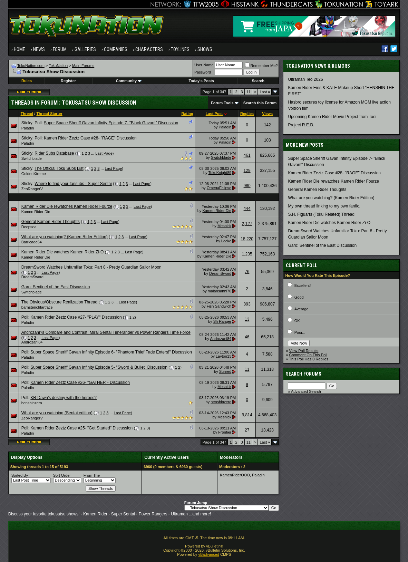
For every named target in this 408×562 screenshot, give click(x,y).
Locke (226, 241)
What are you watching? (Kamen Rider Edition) (64, 236)
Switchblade (31, 158)
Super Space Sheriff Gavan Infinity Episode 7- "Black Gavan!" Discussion (111, 122)
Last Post (214, 114)
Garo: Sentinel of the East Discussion (55, 286)
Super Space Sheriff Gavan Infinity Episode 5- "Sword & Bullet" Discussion (98, 367)
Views (267, 114)
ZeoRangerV (32, 189)
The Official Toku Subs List (59, 168)
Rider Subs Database (54, 153)
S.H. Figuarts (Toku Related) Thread (321, 214)
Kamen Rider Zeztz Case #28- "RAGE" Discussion (90, 138)
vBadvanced (208, 554)
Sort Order (62, 475)
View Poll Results (304, 351)
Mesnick (224, 226)
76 (247, 271)
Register (68, 81)
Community (129, 81)
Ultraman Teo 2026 (305, 79)
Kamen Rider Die (35, 212)
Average (301, 309)
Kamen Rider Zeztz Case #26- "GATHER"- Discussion (80, 382)
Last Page (104, 153)
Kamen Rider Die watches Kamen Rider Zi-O (62, 252)
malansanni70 (220, 291)
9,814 (247, 415)
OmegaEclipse (219, 188)
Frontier (224, 432)
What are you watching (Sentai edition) (57, 412)
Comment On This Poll (308, 355)
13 (247, 319)
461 (247, 155)
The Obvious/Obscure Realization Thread (59, 302)
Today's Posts (201, 81)
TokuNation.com (31, 66)
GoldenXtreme (33, 174)
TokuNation (58, 66)
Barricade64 (31, 242)
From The (92, 475)
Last (265, 92)
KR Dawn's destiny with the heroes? (63, 397)
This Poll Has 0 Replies (308, 359)
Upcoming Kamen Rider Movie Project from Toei (332, 116)
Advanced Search (306, 391)
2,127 (247, 223)
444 (247, 208)
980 (247, 185)
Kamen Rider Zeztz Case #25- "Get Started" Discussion (81, 428)
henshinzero (31, 403)
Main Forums (83, 66)
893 (247, 304)
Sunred (225, 371)
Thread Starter (49, 114)
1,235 (247, 254)
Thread (27, 114)
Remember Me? (261, 66)
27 (247, 430)
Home (19, 49)
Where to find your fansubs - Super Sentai (73, 183)
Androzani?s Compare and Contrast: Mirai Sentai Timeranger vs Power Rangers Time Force (106, 332)
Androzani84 (32, 342)
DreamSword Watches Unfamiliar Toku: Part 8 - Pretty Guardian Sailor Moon (91, 267)
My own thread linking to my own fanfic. (324, 206)
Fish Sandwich (219, 306)
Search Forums (303, 374)
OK (297, 321)
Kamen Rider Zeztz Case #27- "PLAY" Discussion (76, 317)
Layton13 (223, 356)
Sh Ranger (222, 321)
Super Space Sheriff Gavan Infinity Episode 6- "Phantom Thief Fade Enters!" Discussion (111, 352)
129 (247, 170)
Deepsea (29, 227)
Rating (187, 114)
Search (258, 81)
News (39, 49)
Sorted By (19, 475)
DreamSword (32, 277)
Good (299, 297)
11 (248, 92)
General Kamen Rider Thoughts (50, 221)
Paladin (27, 128)
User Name (204, 65)
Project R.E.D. (301, 125)
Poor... (299, 332)
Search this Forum (260, 103)
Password (202, 72)
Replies (247, 114)
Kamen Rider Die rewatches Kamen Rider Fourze (66, 206)
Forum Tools (222, 103)
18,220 (247, 238)
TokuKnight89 (220, 173)
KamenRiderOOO (235, 475)
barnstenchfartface (37, 307)
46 (247, 337)
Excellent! (302, 285)
